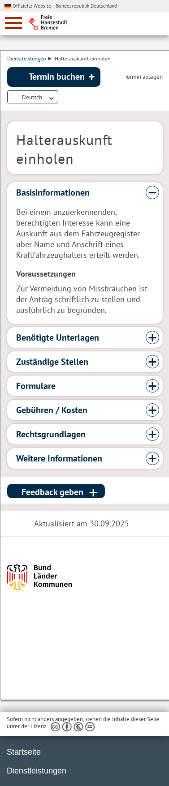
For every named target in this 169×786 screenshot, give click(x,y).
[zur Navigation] (13, 23)
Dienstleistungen (29, 58)
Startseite (24, 752)
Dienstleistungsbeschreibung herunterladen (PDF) (63, 97)
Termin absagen (144, 77)
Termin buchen (57, 76)
